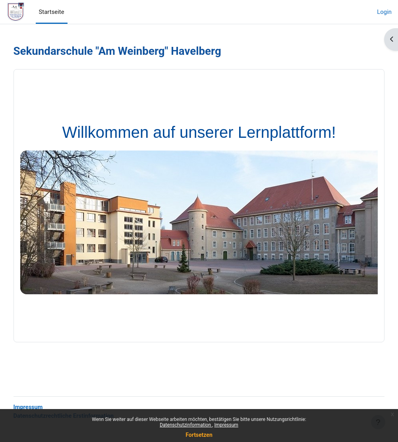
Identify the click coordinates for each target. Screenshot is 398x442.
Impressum (226, 425)
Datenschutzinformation (186, 425)
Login (384, 11)
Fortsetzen (199, 435)
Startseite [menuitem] (51, 11)
